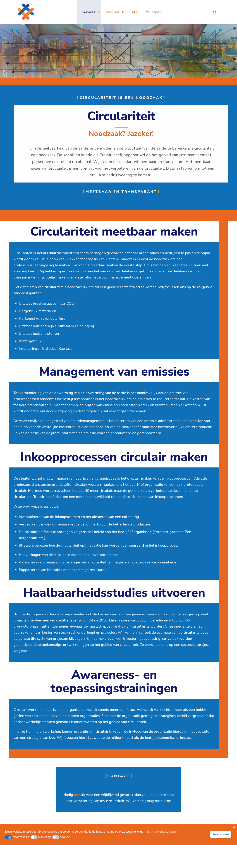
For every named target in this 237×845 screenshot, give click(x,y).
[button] (8, 837)
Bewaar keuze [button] (220, 834)
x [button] (234, 826)
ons (77, 794)
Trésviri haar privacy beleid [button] (160, 832)
